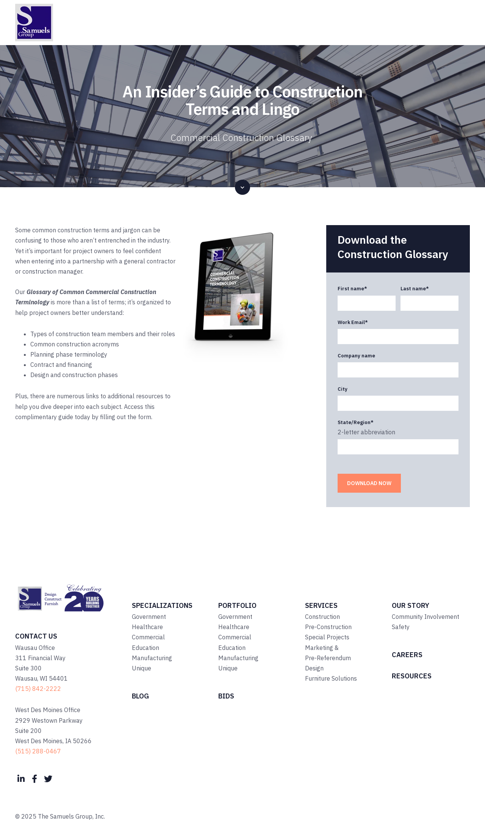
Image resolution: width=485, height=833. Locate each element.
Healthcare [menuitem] (147, 627)
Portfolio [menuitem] (237, 605)
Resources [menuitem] (412, 676)
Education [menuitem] (145, 647)
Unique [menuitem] (141, 668)
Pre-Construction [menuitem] (328, 627)
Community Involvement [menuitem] (425, 616)
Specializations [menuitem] (162, 605)
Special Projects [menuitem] (327, 637)
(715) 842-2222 (38, 688)
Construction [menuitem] (322, 616)
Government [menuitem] (149, 616)
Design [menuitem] (314, 668)
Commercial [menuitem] (148, 637)
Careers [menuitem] (407, 654)
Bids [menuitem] (226, 696)
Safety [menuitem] (401, 627)
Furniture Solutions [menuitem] (331, 678)
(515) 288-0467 (38, 751)
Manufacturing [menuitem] (152, 658)
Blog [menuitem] (140, 696)
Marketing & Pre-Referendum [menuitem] (328, 653)
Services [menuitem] (321, 605)
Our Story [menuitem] (410, 605)
